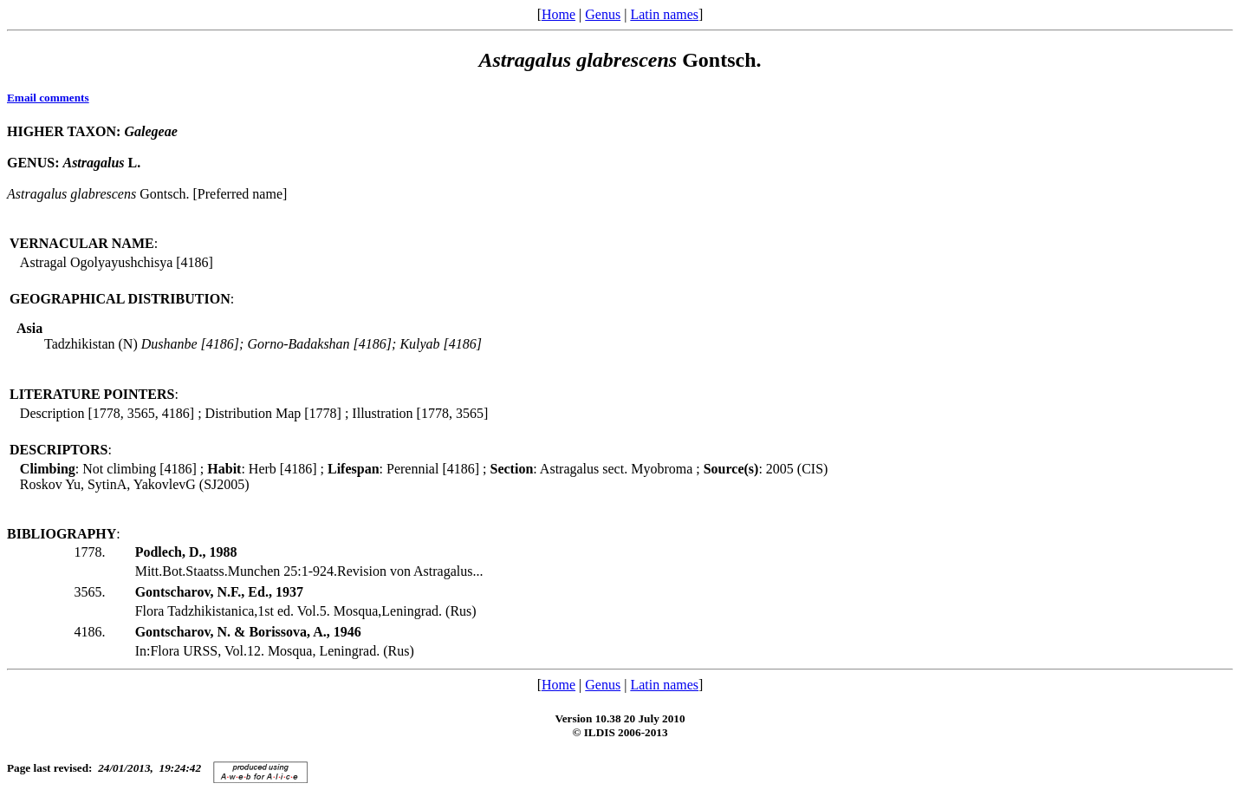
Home (558, 14)
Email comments (48, 97)
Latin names (664, 14)
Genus (602, 14)
